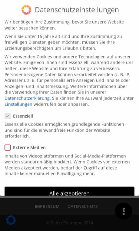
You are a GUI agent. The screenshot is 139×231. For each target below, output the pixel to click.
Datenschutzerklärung (27, 95)
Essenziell (21, 113)
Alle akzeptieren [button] (69, 190)
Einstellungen (18, 101)
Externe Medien (28, 144)
